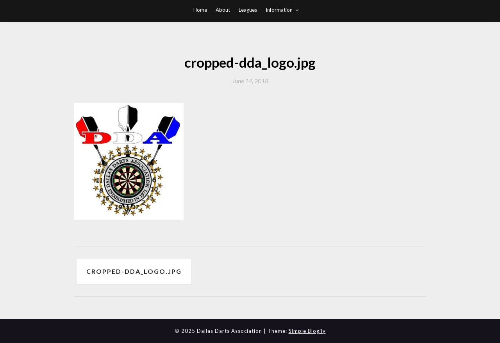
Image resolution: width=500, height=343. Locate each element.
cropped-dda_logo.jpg (134, 271)
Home (200, 10)
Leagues (248, 10)
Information (279, 10)
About (223, 10)
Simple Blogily (307, 331)
